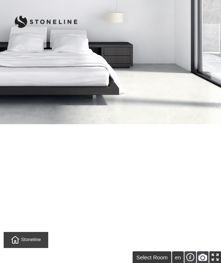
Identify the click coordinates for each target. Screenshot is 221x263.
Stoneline (26, 240)
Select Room (152, 257)
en (178, 257)
